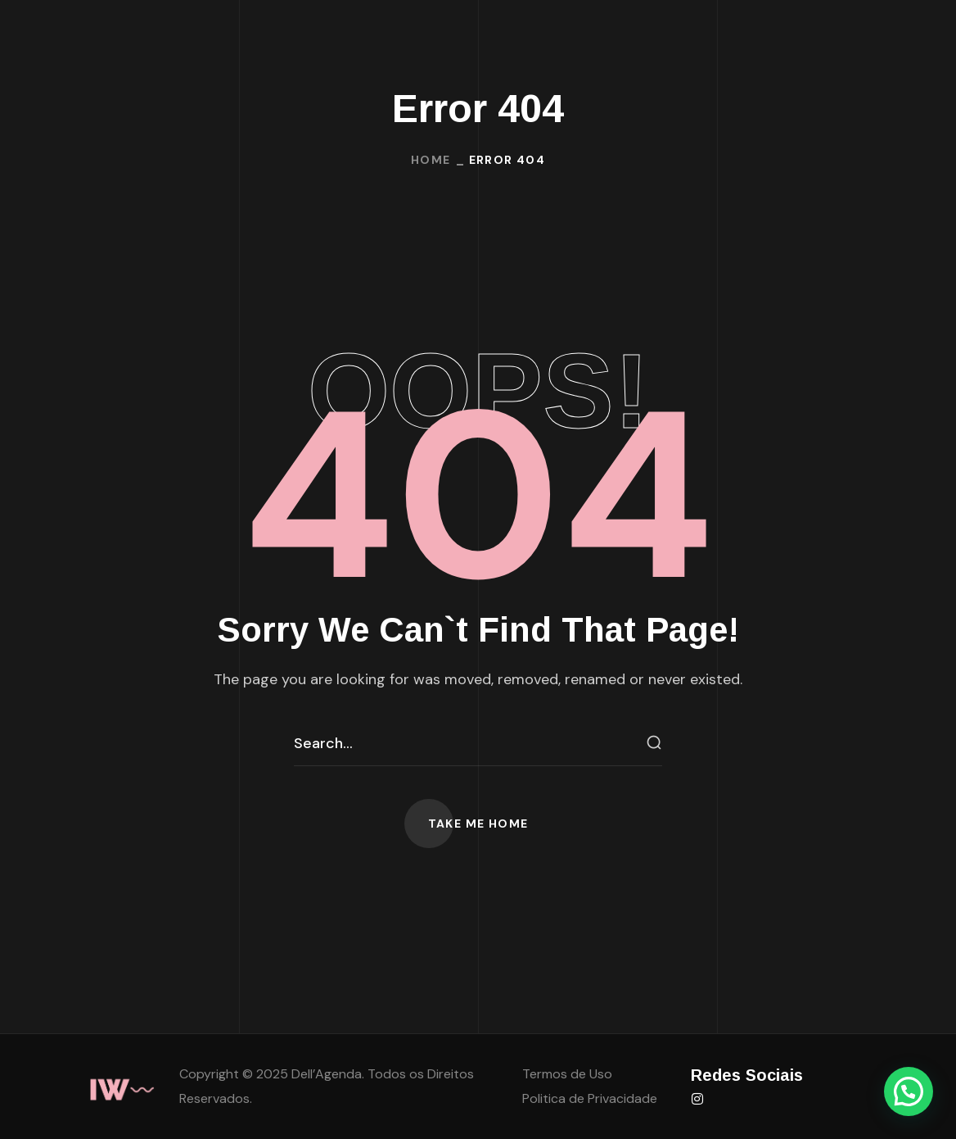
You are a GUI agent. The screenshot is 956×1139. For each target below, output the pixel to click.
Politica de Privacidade (589, 1098)
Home (431, 159)
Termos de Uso (567, 1073)
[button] (478, 823)
